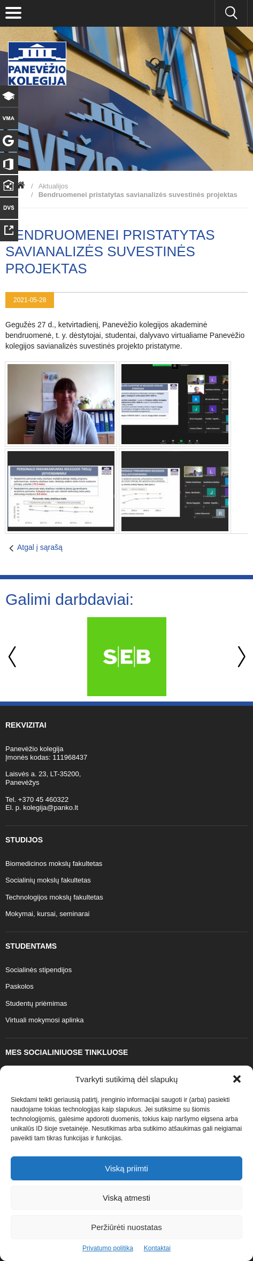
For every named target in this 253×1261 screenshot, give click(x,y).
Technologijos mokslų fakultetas (54, 897)
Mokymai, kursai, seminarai (47, 914)
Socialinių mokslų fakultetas (48, 880)
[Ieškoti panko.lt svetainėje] (231, 13)
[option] (126, 656)
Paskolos (19, 986)
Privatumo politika (107, 1248)
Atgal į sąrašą (40, 547)
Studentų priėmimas (36, 1003)
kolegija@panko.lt (50, 807)
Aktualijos (53, 186)
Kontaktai (157, 1248)
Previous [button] (13, 657)
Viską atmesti (126, 1197)
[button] (237, 1079)
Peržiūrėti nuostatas (126, 1227)
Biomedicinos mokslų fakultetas (53, 864)
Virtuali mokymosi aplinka (44, 1020)
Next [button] (239, 657)
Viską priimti (126, 1168)
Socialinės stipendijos (38, 970)
